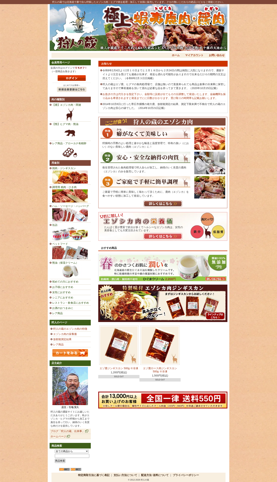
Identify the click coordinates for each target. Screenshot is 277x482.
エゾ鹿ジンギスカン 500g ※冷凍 (119, 368)
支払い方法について (125, 475)
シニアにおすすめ (62, 297)
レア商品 (57, 313)
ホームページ (58, 436)
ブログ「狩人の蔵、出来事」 (68, 431)
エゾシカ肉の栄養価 (65, 333)
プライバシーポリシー (186, 475)
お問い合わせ (217, 55)
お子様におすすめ (62, 287)
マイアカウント (194, 55)
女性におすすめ (61, 292)
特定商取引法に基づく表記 (93, 475)
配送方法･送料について (155, 475)
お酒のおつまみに (62, 307)
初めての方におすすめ (65, 281)
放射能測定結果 (62, 339)
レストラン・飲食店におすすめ (70, 302)
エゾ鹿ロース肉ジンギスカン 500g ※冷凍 (160, 370)
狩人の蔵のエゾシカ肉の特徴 (70, 328)
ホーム (176, 55)
